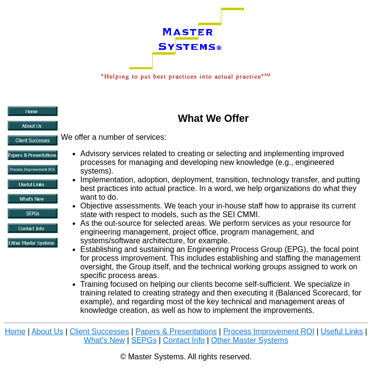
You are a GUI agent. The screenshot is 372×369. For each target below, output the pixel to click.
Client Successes (99, 331)
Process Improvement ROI (269, 331)
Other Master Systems (249, 340)
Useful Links (342, 331)
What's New (104, 340)
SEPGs (143, 340)
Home (15, 331)
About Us (47, 331)
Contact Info (183, 340)
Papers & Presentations (176, 331)
